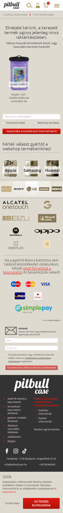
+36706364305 (47, 464)
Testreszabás (12, 503)
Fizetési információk (45, 420)
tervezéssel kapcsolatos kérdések (14, 410)
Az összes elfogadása (41, 503)
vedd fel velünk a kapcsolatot (27, 270)
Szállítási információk (45, 412)
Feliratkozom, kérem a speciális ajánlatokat (31, 367)
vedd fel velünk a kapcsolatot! (17, 400)
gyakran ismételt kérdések (17, 419)
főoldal (11, 441)
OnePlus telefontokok (15, 14)
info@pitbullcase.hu (15, 464)
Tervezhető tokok (14, 122)
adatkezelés (14, 436)
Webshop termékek (46, 122)
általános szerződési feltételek (13, 429)
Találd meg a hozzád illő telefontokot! (31, 131)
